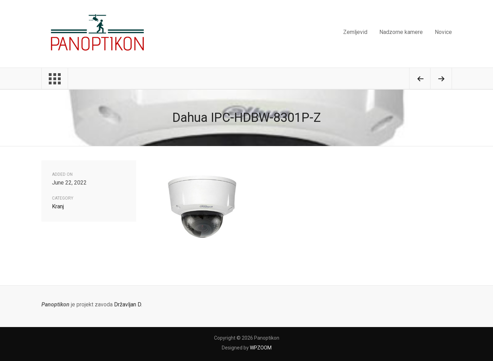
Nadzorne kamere (401, 32)
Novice (443, 32)
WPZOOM (261, 347)
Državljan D (127, 304)
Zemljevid (355, 32)
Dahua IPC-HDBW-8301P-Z (246, 117)
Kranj (58, 206)
